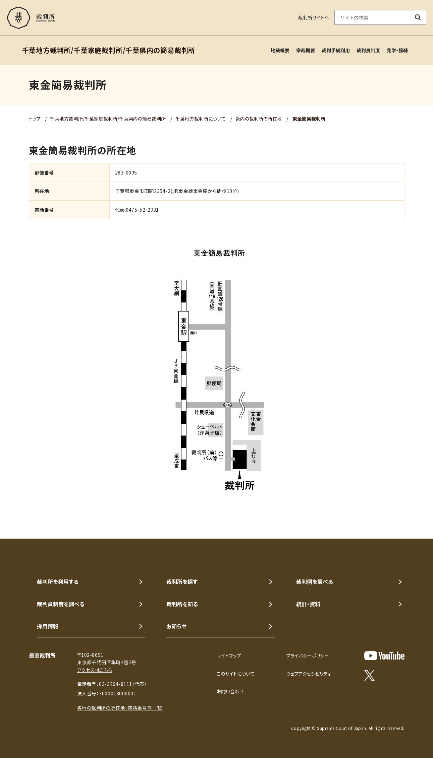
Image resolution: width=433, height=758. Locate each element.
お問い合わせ (230, 691)
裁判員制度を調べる (61, 604)
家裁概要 (305, 50)
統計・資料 (308, 604)
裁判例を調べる (314, 581)
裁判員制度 (368, 50)
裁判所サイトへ (313, 17)
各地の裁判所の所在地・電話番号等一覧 (119, 707)
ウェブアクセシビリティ (308, 673)
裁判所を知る (182, 604)
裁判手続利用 (336, 50)
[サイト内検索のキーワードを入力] (372, 17)
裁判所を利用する (57, 581)
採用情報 (47, 626)
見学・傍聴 (397, 50)
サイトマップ (229, 655)
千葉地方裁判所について (200, 118)
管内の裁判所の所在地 (258, 118)
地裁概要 (280, 50)
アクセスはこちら (94, 670)
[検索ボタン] (418, 17)
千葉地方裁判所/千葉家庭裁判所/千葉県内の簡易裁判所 (108, 118)
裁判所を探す (182, 581)
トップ (35, 118)
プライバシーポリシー (307, 655)
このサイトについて (236, 673)
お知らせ (176, 626)
